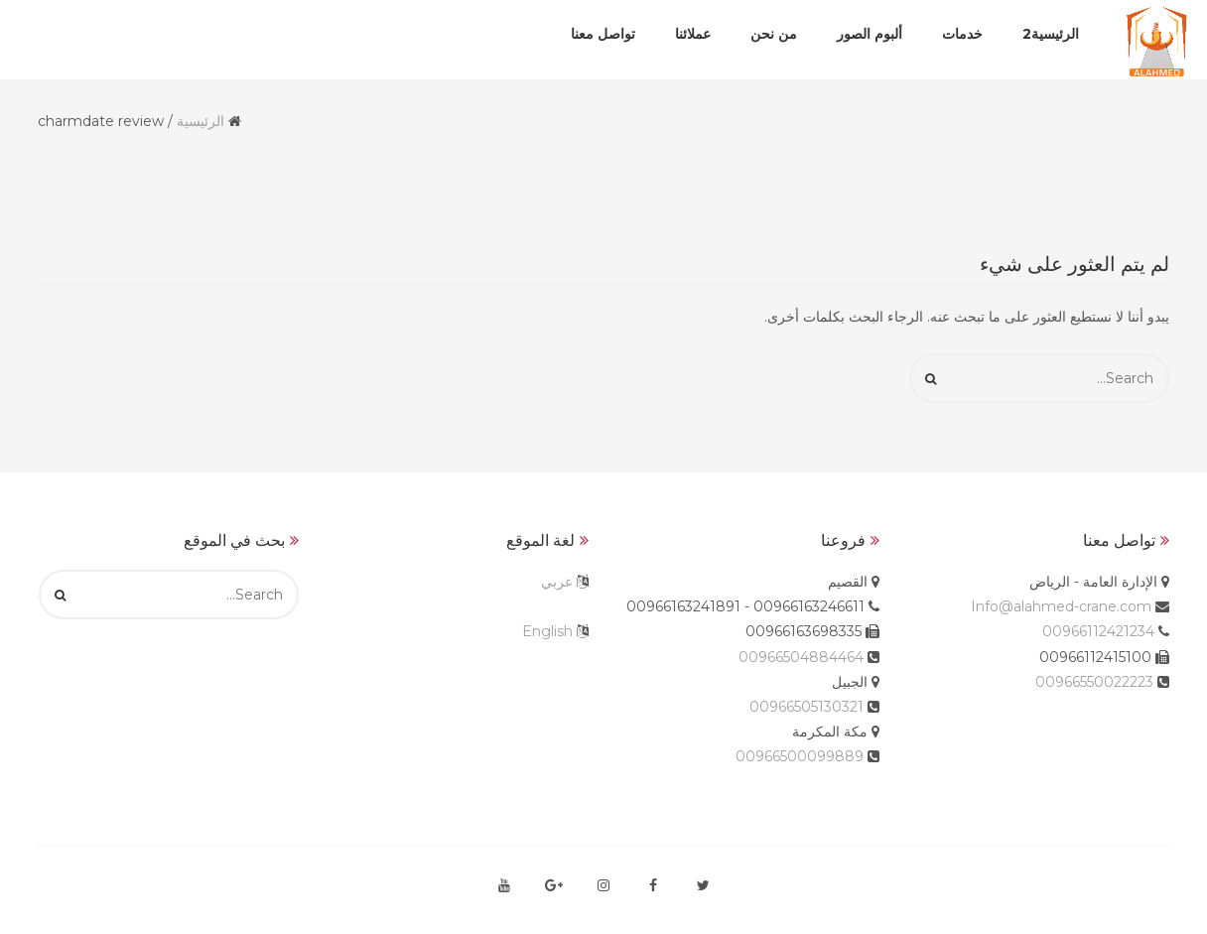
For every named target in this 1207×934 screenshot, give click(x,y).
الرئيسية (200, 121)
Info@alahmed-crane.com (1061, 606)
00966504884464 (801, 657)
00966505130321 (806, 707)
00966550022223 (1094, 682)
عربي (557, 582)
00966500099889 (800, 756)
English (547, 631)
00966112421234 (1098, 631)
